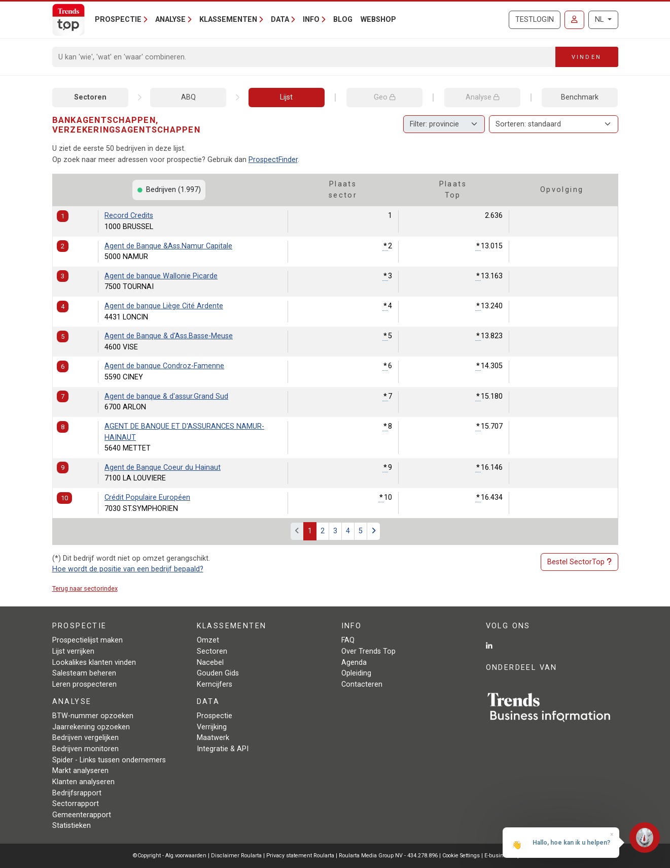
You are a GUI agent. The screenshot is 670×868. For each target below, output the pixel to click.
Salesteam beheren (84, 673)
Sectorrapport (75, 803)
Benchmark (579, 97)
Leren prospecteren (84, 684)
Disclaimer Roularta (236, 855)
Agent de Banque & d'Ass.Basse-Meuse (168, 336)
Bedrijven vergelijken (85, 737)
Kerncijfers (214, 684)
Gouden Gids (218, 673)
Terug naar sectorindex (85, 588)
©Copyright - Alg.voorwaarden (169, 855)
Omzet (208, 640)
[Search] (304, 57)
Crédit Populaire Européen (147, 497)
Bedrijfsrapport (76, 793)
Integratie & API (223, 749)
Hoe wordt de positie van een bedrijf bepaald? (127, 569)
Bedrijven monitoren (85, 749)
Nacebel (210, 662)
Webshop (378, 19)
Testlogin (534, 19)
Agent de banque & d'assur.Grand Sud (166, 396)
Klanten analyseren (83, 782)
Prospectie (214, 716)
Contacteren (361, 684)
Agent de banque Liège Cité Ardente (163, 306)
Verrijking (212, 727)
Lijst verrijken (73, 651)
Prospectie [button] (118, 19)
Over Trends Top (368, 651)
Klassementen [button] (228, 19)
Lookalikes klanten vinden (94, 662)
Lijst (286, 97)
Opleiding (356, 673)
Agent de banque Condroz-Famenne (164, 366)
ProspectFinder (273, 159)
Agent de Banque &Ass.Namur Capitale (168, 246)
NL (600, 19)
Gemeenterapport (81, 815)
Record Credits (128, 215)
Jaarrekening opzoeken (91, 727)
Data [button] (280, 19)
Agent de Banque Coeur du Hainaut (162, 467)
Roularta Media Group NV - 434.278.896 (389, 855)
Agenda (354, 662)
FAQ (348, 640)
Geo (384, 97)
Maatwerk (213, 737)
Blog (342, 19)
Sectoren (90, 97)
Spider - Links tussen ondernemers (109, 760)
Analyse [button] (170, 19)
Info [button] (311, 19)
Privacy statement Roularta (300, 855)
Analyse (482, 97)
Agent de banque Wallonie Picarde (161, 276)
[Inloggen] (574, 20)
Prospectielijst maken (87, 640)
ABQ (188, 97)
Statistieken (71, 825)
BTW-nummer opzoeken (92, 716)
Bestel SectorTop (579, 562)
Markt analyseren (80, 770)
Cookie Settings (461, 855)
